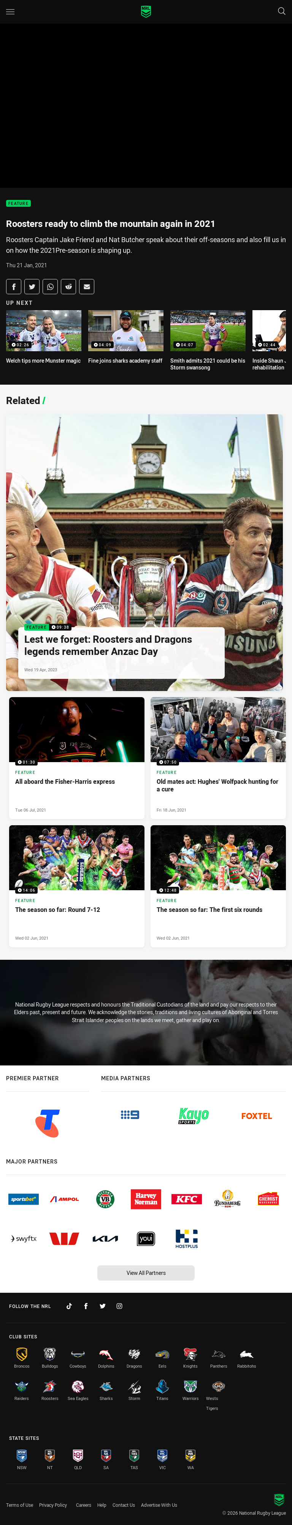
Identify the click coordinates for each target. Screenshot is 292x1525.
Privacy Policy (53, 1505)
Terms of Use (19, 1505)
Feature (18, 203)
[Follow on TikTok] (69, 1306)
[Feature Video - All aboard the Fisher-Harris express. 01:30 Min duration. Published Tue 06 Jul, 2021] (76, 758)
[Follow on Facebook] (86, 1306)
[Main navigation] (10, 12)
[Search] (282, 11)
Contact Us (124, 1505)
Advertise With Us (159, 1505)
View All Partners (146, 1272)
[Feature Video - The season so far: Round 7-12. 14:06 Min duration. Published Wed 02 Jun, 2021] (76, 886)
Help (101, 1505)
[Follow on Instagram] (119, 1306)
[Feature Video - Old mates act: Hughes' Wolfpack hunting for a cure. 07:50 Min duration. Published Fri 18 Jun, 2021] (218, 758)
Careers (83, 1505)
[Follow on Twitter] (103, 1306)
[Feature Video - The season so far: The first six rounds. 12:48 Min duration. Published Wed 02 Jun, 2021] (218, 886)
